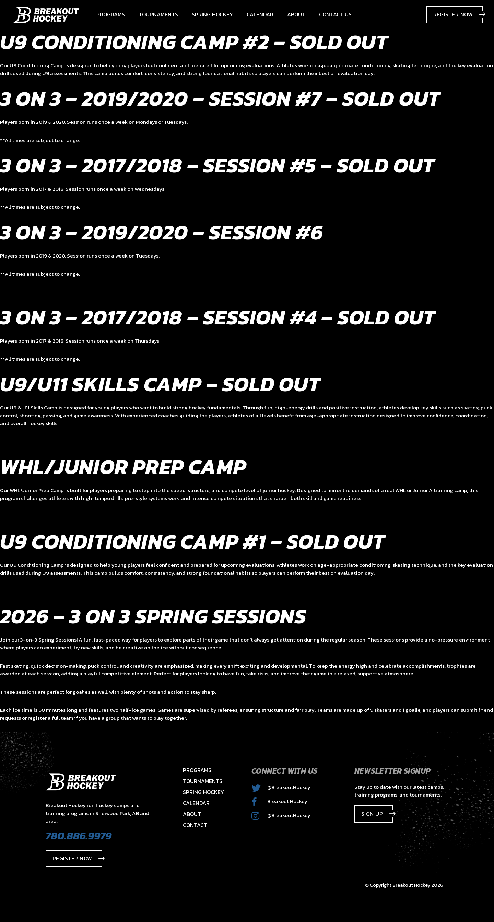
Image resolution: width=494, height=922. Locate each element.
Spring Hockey (203, 792)
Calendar (196, 803)
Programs (197, 770)
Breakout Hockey (279, 801)
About (192, 814)
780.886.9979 (78, 835)
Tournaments (202, 781)
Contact (195, 825)
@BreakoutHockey (280, 787)
